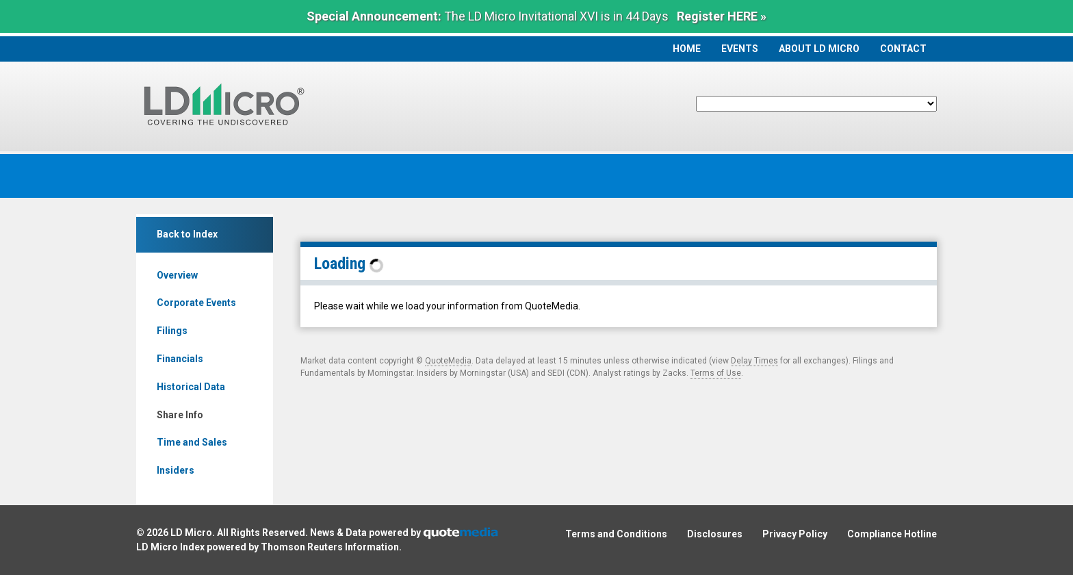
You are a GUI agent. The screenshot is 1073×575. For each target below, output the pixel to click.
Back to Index (187, 234)
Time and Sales (192, 442)
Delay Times (754, 361)
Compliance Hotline (892, 533)
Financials (180, 358)
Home (687, 48)
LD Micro (191, 532)
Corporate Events (196, 302)
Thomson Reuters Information (330, 546)
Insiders (175, 470)
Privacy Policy (794, 533)
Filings (172, 330)
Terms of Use (715, 373)
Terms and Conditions (616, 533)
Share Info (180, 414)
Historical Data (191, 386)
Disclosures (714, 533)
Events (739, 48)
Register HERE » (721, 16)
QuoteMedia (448, 361)
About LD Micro (819, 48)
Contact (903, 48)
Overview (177, 275)
